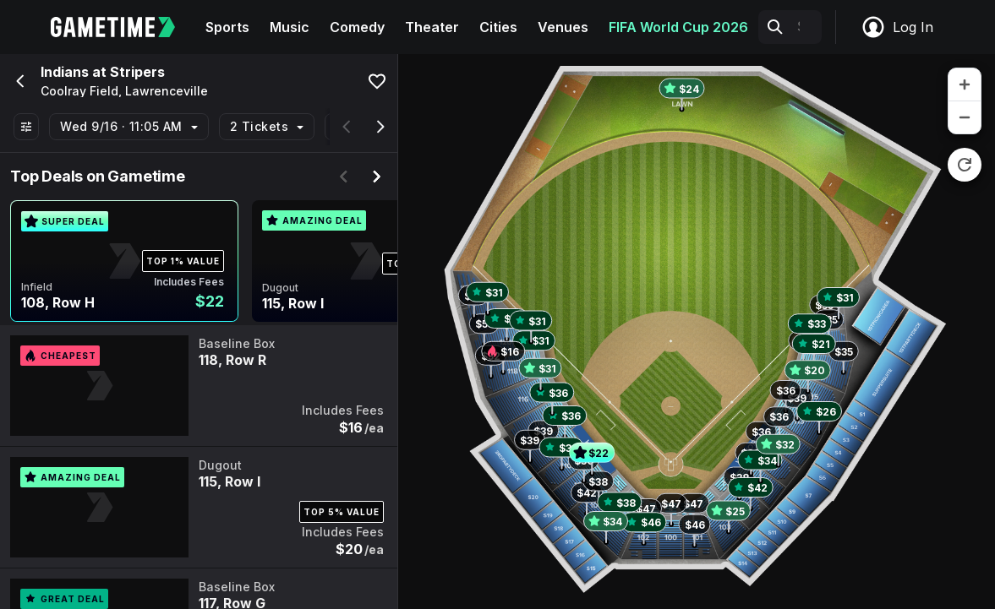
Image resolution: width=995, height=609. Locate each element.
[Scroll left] (347, 126)
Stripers (137, 71)
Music (289, 27)
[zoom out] (965, 117)
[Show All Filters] (26, 126)
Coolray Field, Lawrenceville (124, 91)
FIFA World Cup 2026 (678, 27)
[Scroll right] (380, 126)
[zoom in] (965, 84)
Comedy (357, 27)
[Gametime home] (123, 27)
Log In (897, 27)
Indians (65, 71)
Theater (432, 27)
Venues (563, 27)
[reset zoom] (964, 165)
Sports (227, 27)
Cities (498, 27)
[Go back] (18, 81)
